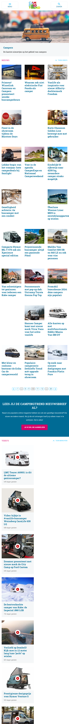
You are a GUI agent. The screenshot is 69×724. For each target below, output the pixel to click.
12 (42, 392)
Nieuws (5, 666)
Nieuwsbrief (7, 682)
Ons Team (38, 669)
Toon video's (62, 60)
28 (51, 392)
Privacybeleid (14, 717)
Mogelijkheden (40, 682)
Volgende (55, 392)
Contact (37, 672)
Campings (6, 672)
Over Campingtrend (41, 666)
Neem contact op (40, 684)
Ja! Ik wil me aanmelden (34, 431)
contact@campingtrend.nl (36, 706)
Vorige (14, 392)
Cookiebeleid (29, 717)
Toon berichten (61, 444)
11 (38, 392)
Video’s (5, 669)
